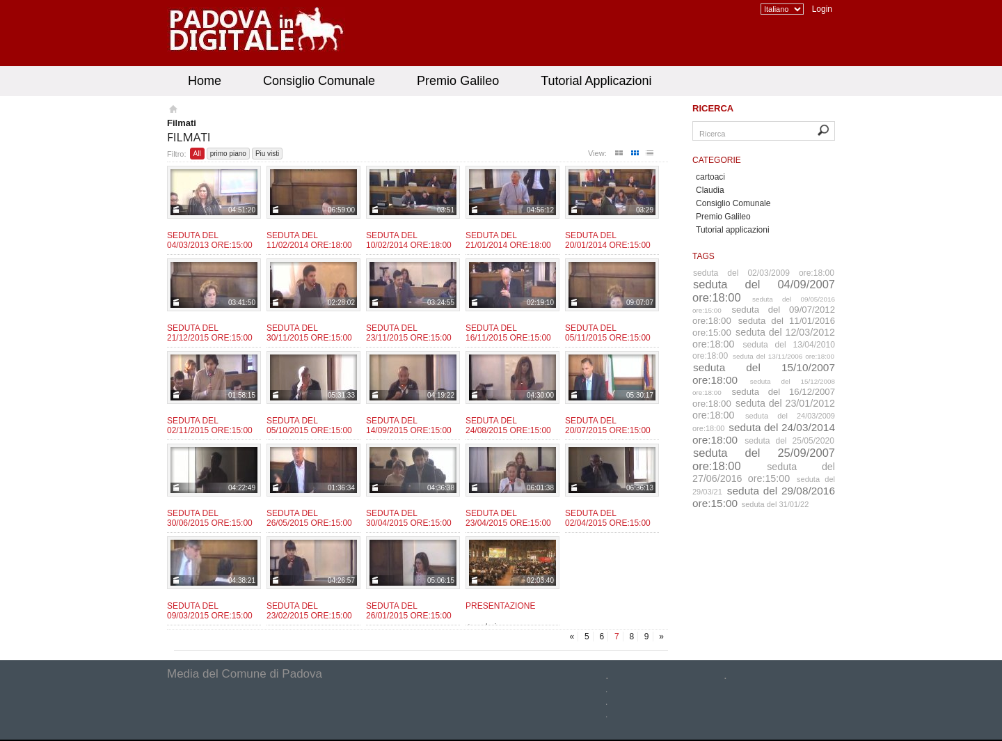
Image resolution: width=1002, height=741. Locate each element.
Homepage (172, 111)
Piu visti (267, 153)
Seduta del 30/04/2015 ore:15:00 (409, 518)
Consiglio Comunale (319, 81)
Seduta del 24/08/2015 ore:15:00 (508, 425)
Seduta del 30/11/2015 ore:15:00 (309, 333)
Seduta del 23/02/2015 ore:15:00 (309, 611)
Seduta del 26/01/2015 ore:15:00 (409, 611)
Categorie (716, 160)
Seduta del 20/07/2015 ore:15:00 (608, 425)
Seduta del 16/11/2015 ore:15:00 (508, 333)
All (197, 153)
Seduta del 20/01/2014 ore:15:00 (608, 240)
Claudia (710, 190)
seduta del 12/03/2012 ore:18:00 (763, 338)
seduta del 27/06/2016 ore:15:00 (763, 472)
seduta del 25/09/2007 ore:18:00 (763, 459)
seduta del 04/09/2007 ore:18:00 (763, 291)
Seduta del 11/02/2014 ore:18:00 (309, 240)
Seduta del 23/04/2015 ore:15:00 (508, 518)
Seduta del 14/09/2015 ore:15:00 (409, 425)
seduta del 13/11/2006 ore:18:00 (783, 356)
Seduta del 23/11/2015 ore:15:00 (409, 333)
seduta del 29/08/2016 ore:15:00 (763, 497)
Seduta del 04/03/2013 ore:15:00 (210, 240)
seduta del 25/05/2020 (789, 441)
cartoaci (710, 177)
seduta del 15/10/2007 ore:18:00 (763, 373)
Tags (703, 256)
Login (822, 9)
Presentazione (500, 606)
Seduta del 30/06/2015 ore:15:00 (210, 518)
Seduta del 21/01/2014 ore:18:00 (508, 240)
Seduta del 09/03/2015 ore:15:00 (210, 611)
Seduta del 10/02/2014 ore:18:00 (409, 240)
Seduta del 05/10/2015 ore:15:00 (309, 425)
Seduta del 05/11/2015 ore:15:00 (608, 333)
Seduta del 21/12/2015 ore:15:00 (210, 333)
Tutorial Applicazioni (596, 81)
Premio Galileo (458, 81)
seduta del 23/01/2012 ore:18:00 (763, 409)
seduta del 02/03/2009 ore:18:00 (763, 273)
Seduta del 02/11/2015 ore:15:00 (210, 425)
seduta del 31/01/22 (775, 504)
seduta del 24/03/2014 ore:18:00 (763, 433)
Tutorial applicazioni (733, 230)
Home (204, 81)
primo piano (228, 153)
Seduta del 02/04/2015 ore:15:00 (608, 518)
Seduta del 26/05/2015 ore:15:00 (309, 518)
